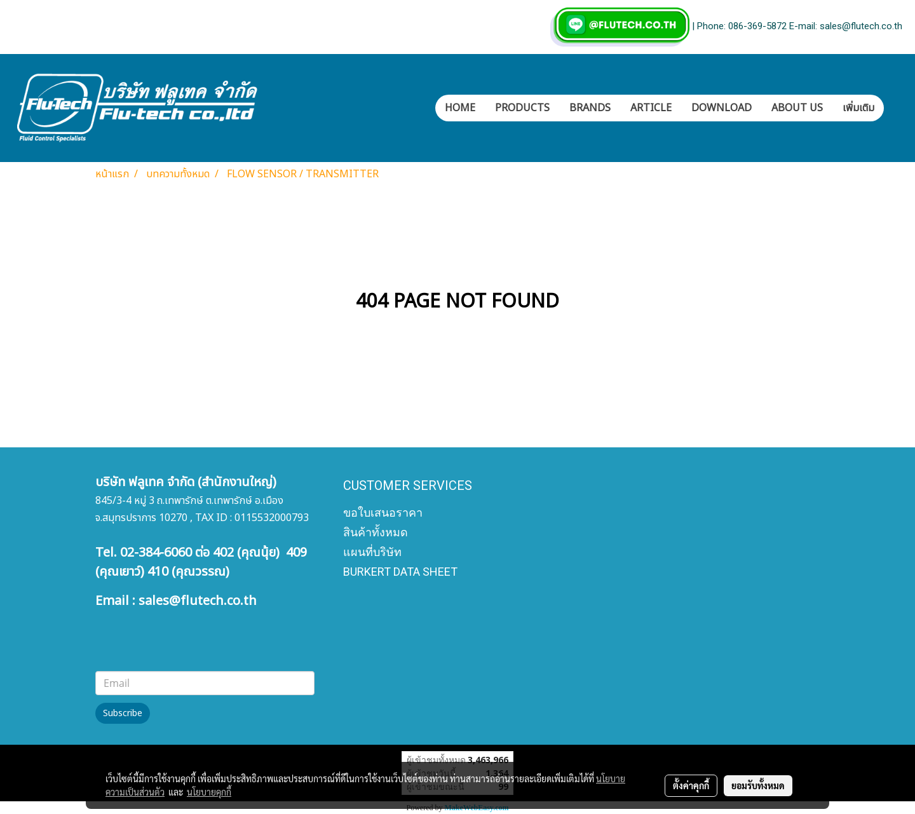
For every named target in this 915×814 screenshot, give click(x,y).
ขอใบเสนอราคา (383, 512)
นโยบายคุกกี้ (209, 791)
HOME (460, 108)
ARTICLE (651, 108)
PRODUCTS (522, 108)
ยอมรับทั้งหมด (758, 785)
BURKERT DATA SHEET (400, 571)
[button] (895, 108)
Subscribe (122, 713)
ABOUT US (797, 108)
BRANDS (590, 108)
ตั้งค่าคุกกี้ (691, 785)
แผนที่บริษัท (372, 552)
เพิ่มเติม (858, 108)
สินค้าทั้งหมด (375, 532)
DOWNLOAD (721, 108)
